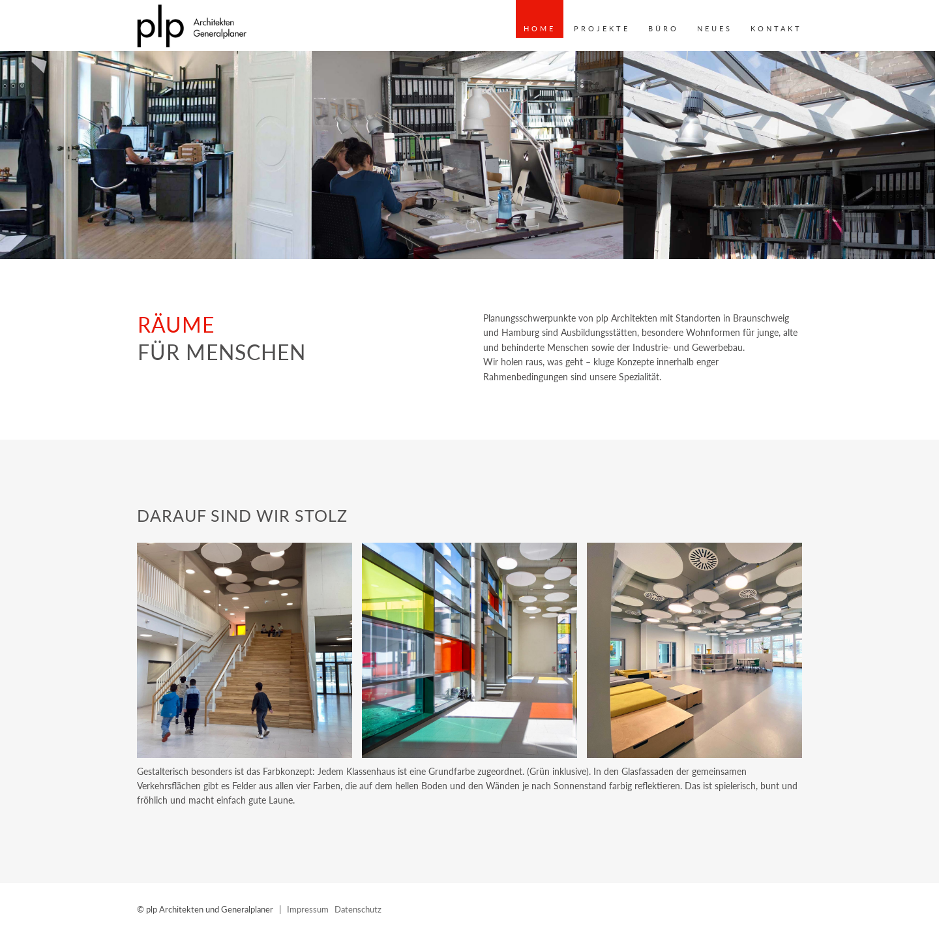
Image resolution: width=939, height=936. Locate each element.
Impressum (308, 909)
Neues (714, 28)
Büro (663, 28)
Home (540, 28)
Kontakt (776, 28)
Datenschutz (358, 909)
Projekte (602, 28)
